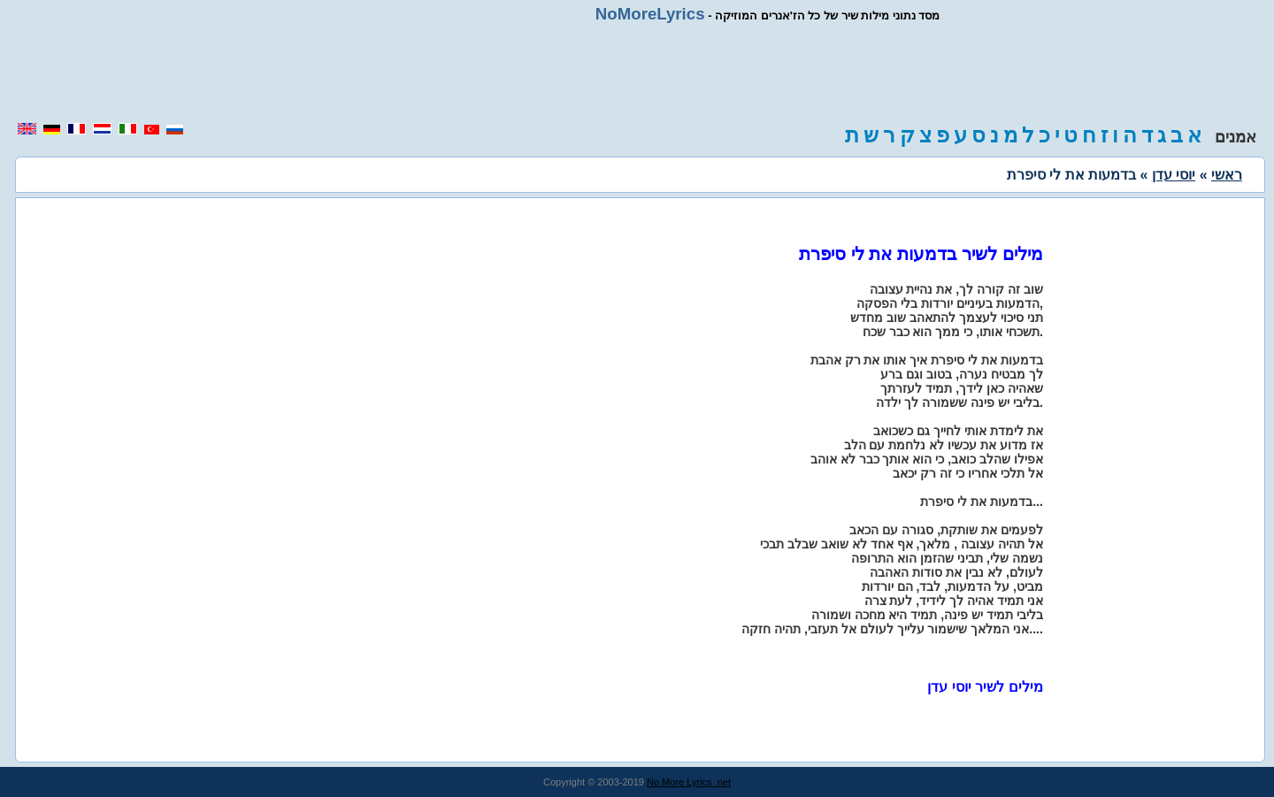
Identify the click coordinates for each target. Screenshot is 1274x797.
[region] (637, 72)
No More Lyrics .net (689, 782)
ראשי (1226, 174)
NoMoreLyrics (650, 13)
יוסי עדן (1173, 174)
